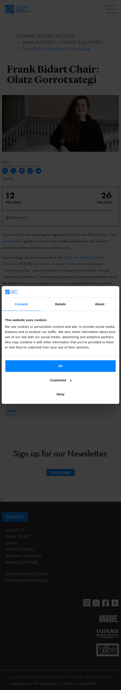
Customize (60, 380)
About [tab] (99, 304)
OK (60, 366)
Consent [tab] (21, 304)
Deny (61, 394)
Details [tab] (60, 304)
